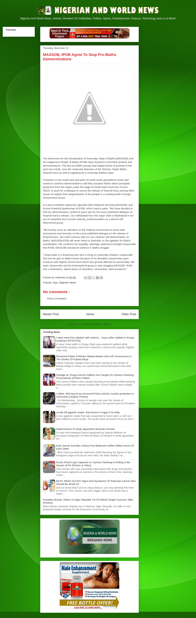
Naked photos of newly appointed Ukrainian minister (85, 429)
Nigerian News (67, 282)
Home (90, 314)
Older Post (129, 314)
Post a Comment (56, 298)
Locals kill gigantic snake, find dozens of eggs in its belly (88, 412)
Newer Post (51, 314)
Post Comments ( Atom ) (97, 324)
